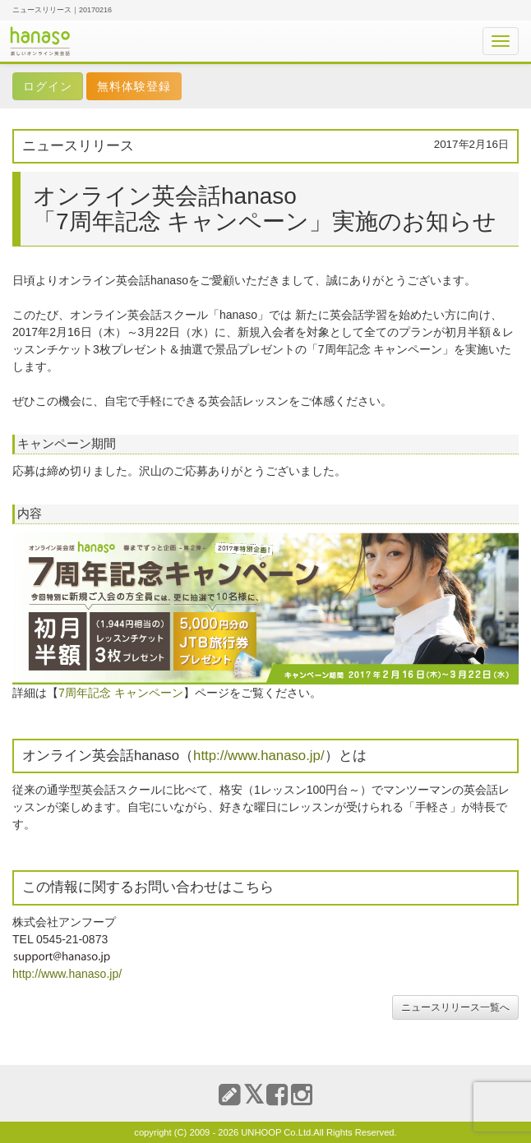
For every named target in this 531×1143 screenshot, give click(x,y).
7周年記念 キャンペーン (120, 692)
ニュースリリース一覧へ (455, 1007)
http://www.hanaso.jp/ (259, 755)
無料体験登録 (134, 86)
